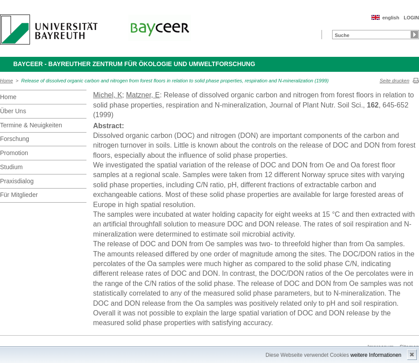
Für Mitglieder (19, 194)
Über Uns (13, 111)
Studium (11, 166)
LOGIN (411, 17)
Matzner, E (143, 95)
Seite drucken (394, 80)
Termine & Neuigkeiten (31, 125)
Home (6, 80)
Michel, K (107, 95)
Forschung (14, 138)
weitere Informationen (376, 355)
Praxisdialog (17, 181)
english (391, 17)
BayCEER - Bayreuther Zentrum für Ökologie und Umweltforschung (134, 63)
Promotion (14, 152)
